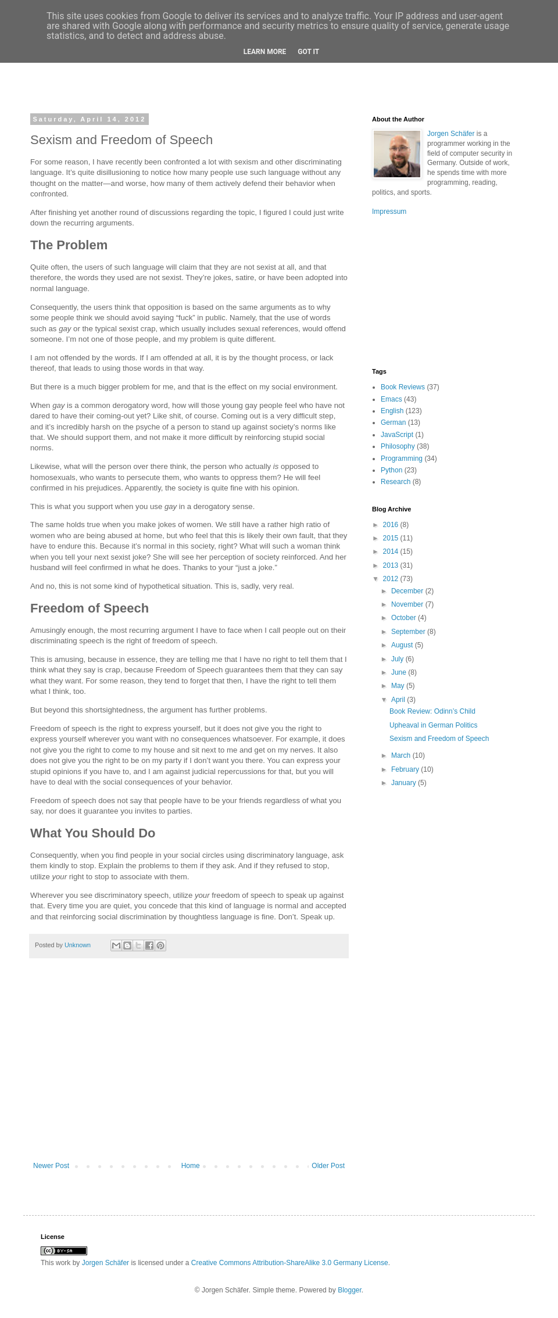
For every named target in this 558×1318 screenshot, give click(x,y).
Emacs (391, 399)
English (392, 411)
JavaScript (397, 435)
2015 (391, 538)
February (406, 769)
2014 (391, 551)
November (408, 604)
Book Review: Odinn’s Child (432, 711)
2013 (391, 565)
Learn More (265, 52)
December (408, 591)
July (398, 659)
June (399, 672)
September (409, 632)
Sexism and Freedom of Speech (439, 739)
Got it (308, 52)
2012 (391, 579)
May (398, 686)
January (404, 783)
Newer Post (51, 1166)
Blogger (350, 1290)
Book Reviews (403, 387)
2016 (391, 525)
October (404, 618)
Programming (402, 458)
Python (391, 470)
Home (190, 1166)
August (403, 645)
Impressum (389, 211)
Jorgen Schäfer (450, 134)
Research (395, 482)
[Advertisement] (189, 1065)
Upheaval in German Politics (433, 725)
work (63, 1263)
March (402, 755)
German (393, 422)
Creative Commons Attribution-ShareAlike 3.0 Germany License (289, 1263)
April (399, 700)
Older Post (328, 1166)
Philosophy (398, 446)
